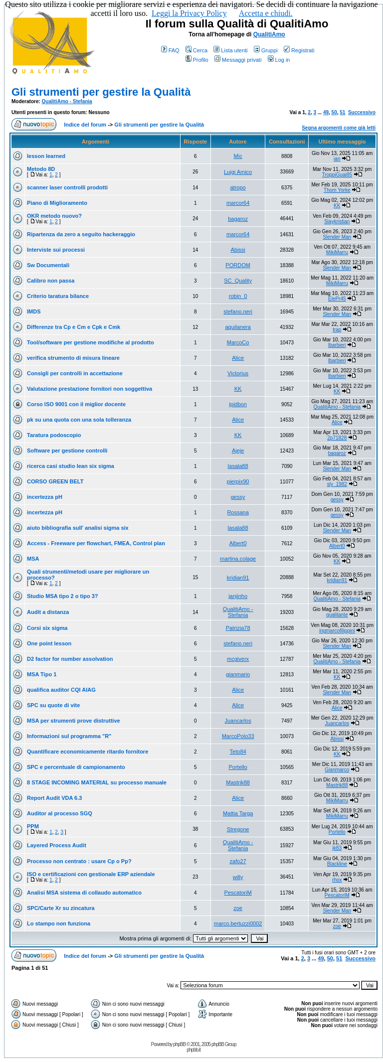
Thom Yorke (337, 190)
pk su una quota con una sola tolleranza (79, 420)
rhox (337, 880)
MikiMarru (337, 252)
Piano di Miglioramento (57, 203)
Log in (279, 60)
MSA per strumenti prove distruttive (73, 721)
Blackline (337, 864)
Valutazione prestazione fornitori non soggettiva (89, 389)
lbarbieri (337, 345)
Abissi (237, 250)
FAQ (170, 50)
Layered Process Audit (56, 845)
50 (334, 112)
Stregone (238, 829)
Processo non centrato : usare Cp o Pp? (79, 861)
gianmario (238, 674)
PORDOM (237, 265)
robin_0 (238, 296)
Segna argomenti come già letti (339, 128)
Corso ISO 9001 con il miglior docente (76, 404)
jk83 (337, 848)
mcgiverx (238, 659)
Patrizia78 (238, 628)
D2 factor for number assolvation (70, 659)
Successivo (362, 112)
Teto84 (238, 752)
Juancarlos (238, 721)
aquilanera (237, 327)
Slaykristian (337, 221)
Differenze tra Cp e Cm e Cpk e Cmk (73, 327)
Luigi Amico (238, 172)
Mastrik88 (238, 782)
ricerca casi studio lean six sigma (70, 466)
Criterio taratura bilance (58, 296)
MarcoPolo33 (238, 736)
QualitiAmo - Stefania (67, 101)
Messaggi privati (237, 60)
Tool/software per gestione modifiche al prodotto (90, 342)
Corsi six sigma (47, 628)
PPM (33, 826)
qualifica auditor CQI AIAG (61, 690)
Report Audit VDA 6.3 (54, 798)
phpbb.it (193, 1050)
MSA (33, 559)
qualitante (337, 614)
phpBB (179, 1044)
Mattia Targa (238, 813)
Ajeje (238, 451)
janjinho (237, 596)
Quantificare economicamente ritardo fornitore (87, 752)
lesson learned (46, 156)
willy (238, 877)
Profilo (197, 60)
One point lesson (49, 643)
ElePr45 (337, 299)
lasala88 (238, 466)
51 (342, 112)
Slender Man (337, 237)
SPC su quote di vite (53, 705)
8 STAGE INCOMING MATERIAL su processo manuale (97, 782)
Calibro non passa (50, 281)
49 (326, 112)
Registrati (299, 50)
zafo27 (238, 861)
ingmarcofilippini (337, 630)
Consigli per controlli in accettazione (75, 373)
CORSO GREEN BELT (55, 481)
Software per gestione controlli (67, 451)
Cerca (196, 50)
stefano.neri (237, 311)
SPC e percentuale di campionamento (76, 767)
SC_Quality (238, 281)
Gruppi (266, 50)
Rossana (237, 512)
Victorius (237, 373)
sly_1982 (337, 484)
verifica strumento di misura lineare (73, 358)
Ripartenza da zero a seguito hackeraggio (81, 234)
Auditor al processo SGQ (59, 813)
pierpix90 (238, 481)
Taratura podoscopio (54, 435)
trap (337, 329)
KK (337, 205)
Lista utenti (230, 50)
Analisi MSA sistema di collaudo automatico (84, 893)
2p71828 (337, 438)
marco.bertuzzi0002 (238, 923)
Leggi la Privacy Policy (189, 13)
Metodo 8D (41, 169)
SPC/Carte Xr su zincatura (61, 908)
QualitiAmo (269, 34)
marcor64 (237, 203)
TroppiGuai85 (337, 174)
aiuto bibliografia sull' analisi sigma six (78, 528)
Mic (238, 156)
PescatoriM (238, 893)
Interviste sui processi (56, 250)
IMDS (34, 311)
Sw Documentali (48, 265)
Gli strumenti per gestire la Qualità (101, 92)
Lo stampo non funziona (58, 923)
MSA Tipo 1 (41, 674)
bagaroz (238, 219)
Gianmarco (337, 769)
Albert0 (238, 543)
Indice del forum (85, 125)
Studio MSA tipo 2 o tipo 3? (62, 596)
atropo (238, 187)
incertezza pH (44, 497)
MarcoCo (238, 342)
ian (337, 158)
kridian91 (238, 578)
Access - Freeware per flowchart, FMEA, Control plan (96, 543)
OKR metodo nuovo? (54, 216)
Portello (237, 767)
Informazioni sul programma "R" (69, 736)
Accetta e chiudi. (266, 13)
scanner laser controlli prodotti (67, 187)
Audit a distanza (48, 612)
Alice (238, 358)
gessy (238, 497)
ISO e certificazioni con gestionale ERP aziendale (91, 874)
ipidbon (237, 404)
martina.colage (238, 559)
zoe (237, 908)
